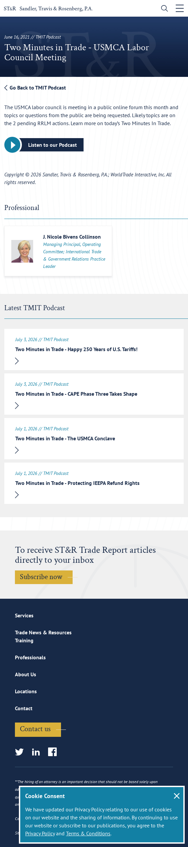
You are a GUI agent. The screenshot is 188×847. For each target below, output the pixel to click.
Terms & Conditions (88, 833)
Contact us (35, 729)
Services (24, 615)
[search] (163, 9)
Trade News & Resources (43, 632)
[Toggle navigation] (179, 8)
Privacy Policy (40, 833)
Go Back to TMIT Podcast (35, 87)
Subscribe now (41, 577)
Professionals (30, 657)
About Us (25, 674)
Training (24, 640)
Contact (23, 708)
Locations (26, 691)
